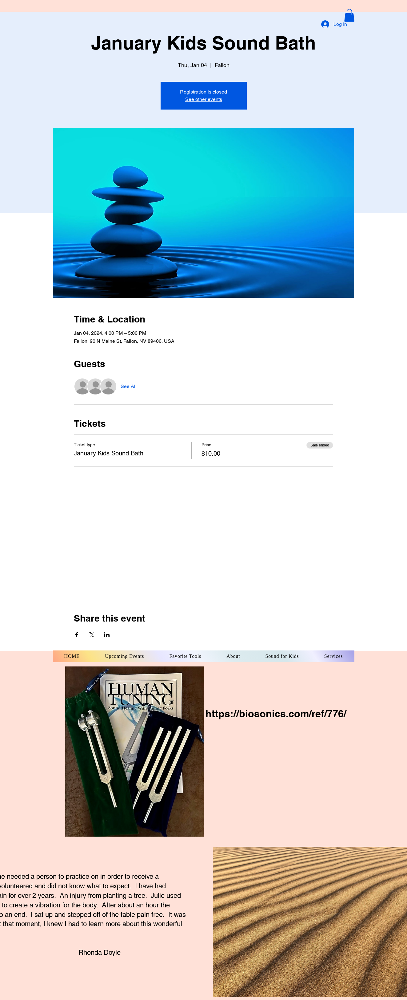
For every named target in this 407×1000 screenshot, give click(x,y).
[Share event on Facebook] (77, 634)
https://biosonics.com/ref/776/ (275, 713)
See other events (203, 99)
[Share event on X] (92, 634)
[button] (349, 15)
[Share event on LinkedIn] (107, 634)
